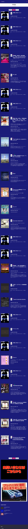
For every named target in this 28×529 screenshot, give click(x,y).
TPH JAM (14, 74)
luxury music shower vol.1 (18, 220)
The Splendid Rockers (7, 507)
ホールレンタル (16, 328)
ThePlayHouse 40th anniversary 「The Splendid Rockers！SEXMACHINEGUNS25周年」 (19, 438)
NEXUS (14, 173)
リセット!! (14, 206)
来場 (13, 54)
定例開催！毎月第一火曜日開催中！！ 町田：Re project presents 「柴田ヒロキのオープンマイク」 (19, 56)
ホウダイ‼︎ (14, 357)
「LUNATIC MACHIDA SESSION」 (19, 299)
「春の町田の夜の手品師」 (18, 385)
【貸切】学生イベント (17, 12)
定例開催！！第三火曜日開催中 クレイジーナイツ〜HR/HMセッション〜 (19, 266)
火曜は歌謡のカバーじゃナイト (8, 513)
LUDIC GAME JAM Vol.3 (7, 510)
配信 (14, 154)
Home (12, 5)
